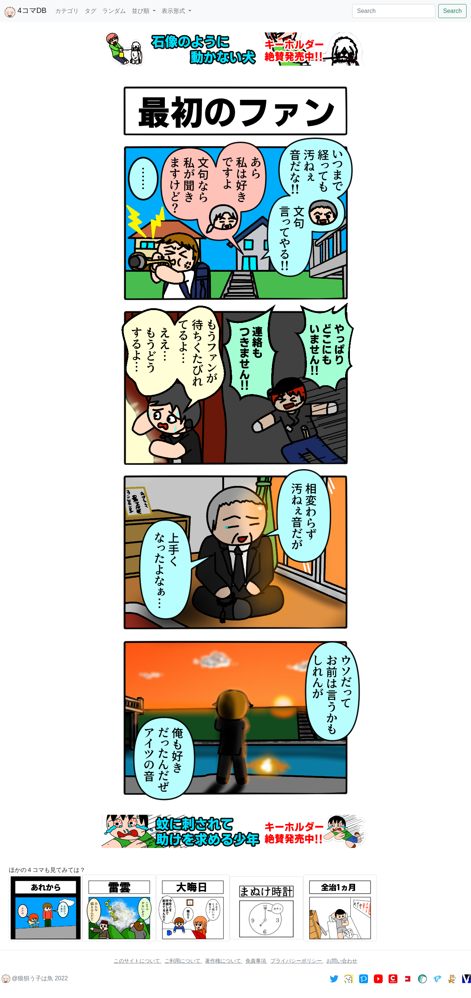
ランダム (114, 11)
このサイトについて (138, 961)
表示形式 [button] (174, 11)
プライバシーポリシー (296, 961)
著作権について (223, 961)
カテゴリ (67, 11)
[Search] (393, 11)
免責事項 (256, 961)
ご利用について (183, 961)
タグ (90, 11)
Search (452, 11)
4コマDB (25, 11)
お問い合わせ (341, 961)
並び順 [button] (141, 11)
